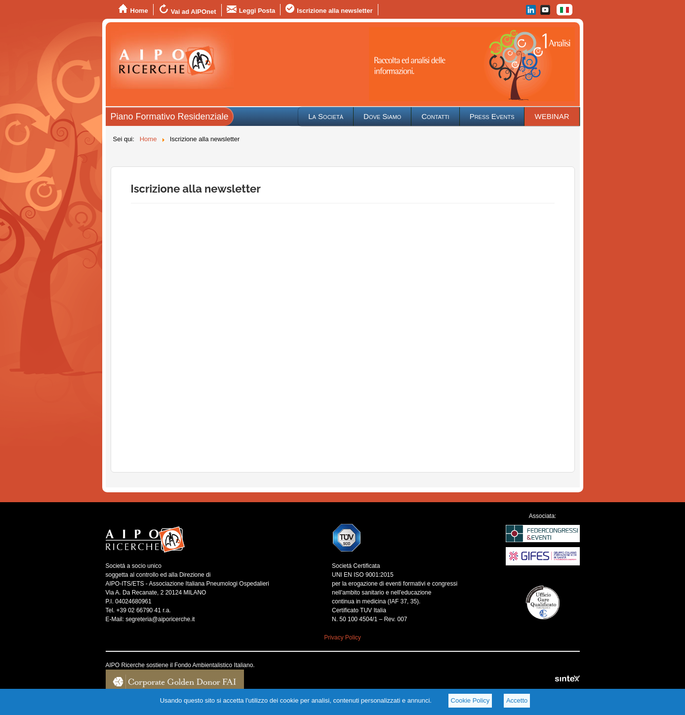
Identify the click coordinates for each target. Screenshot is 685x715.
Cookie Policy (470, 700)
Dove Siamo (382, 116)
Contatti (435, 116)
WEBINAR (551, 116)
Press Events (492, 116)
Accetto (516, 700)
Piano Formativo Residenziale (170, 116)
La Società (325, 116)
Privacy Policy (342, 637)
